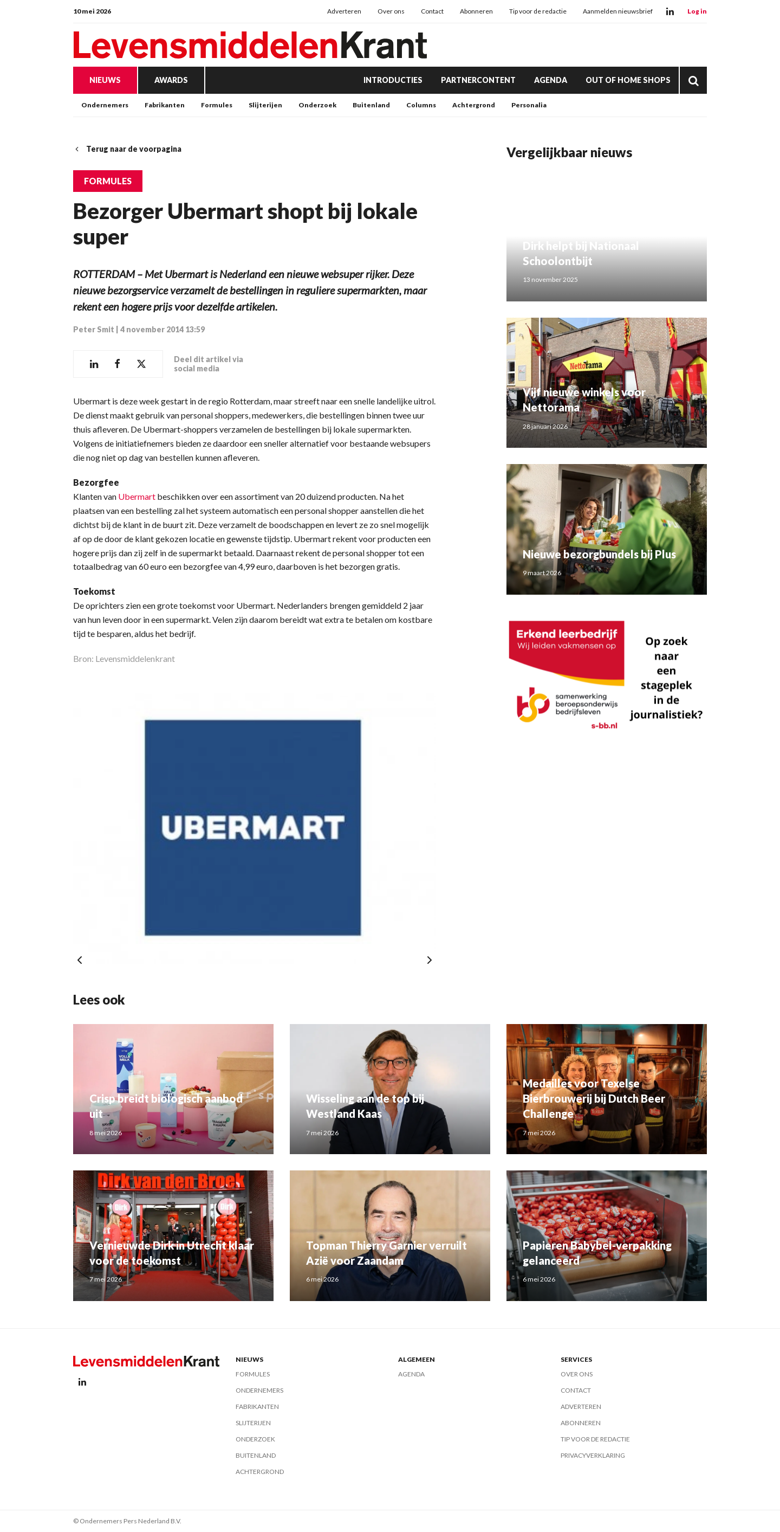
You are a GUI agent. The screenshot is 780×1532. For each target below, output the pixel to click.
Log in (697, 11)
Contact (432, 11)
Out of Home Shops (628, 80)
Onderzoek (317, 105)
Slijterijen (265, 105)
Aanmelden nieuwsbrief (618, 11)
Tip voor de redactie (538, 11)
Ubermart (136, 496)
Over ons (391, 11)
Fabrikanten (165, 105)
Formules (216, 105)
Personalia (529, 105)
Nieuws (105, 80)
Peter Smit (93, 329)
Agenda (550, 80)
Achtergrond (473, 105)
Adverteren (344, 11)
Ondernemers (104, 105)
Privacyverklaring (593, 1455)
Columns (421, 105)
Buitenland (371, 105)
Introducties (392, 80)
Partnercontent (478, 80)
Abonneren (476, 11)
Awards (171, 80)
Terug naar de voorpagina (127, 148)
